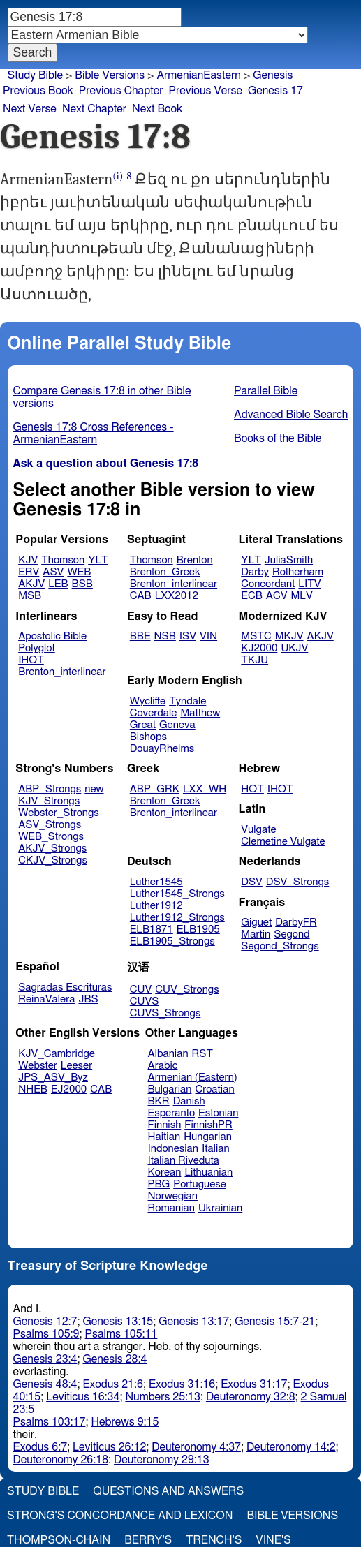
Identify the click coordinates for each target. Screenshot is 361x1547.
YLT (98, 560)
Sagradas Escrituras (65, 987)
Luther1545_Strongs (177, 894)
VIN (208, 636)
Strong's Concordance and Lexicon (120, 1515)
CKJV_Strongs (52, 860)
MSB (29, 596)
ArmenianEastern (198, 75)
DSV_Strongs (298, 882)
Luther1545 (156, 882)
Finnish (165, 1125)
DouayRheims (162, 748)
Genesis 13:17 (194, 1321)
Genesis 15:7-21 (275, 1321)
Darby (255, 572)
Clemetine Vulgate (283, 841)
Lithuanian (208, 1172)
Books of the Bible (278, 438)
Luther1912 (156, 906)
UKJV (294, 648)
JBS (88, 999)
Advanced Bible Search (291, 414)
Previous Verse (205, 90)
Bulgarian (170, 1089)
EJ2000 (69, 1089)
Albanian (168, 1054)
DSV (252, 882)
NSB (165, 636)
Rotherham (297, 572)
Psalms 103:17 (49, 1422)
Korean (165, 1172)
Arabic (163, 1065)
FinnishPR (208, 1125)
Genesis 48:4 (45, 1384)
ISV (187, 636)
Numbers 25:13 (162, 1396)
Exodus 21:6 (112, 1384)
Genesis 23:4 (45, 1359)
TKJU (254, 660)
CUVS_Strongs (165, 1013)
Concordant (268, 584)
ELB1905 (198, 929)
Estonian (218, 1113)
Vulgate (258, 829)
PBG (159, 1184)
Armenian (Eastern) (192, 1077)
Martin (255, 934)
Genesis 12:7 (45, 1321)
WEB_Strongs (51, 836)
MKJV (289, 636)
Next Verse (30, 108)
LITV (309, 584)
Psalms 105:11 (121, 1334)
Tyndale (187, 701)
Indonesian (173, 1148)
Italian (216, 1148)
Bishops (148, 737)
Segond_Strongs (279, 946)
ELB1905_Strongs (172, 941)
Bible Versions (110, 75)
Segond (291, 934)
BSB (82, 584)
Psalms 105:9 (46, 1334)
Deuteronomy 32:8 (250, 1396)
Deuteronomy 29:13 (161, 1459)
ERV (28, 572)
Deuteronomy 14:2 (291, 1447)
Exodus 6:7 (40, 1447)
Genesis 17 (275, 90)
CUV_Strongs (187, 989)
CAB (141, 596)
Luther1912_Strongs (177, 917)
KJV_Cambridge (56, 1054)
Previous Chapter (121, 90)
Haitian (164, 1137)
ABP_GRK (154, 789)
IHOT (31, 660)
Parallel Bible (265, 391)
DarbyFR (296, 922)
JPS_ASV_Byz (53, 1077)
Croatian (214, 1089)
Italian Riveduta (183, 1160)
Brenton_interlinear (173, 584)
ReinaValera (46, 999)
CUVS (144, 1001)
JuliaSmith (289, 560)
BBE (140, 636)
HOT (252, 789)
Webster (37, 1065)
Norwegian (173, 1196)
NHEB (32, 1089)
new (93, 789)
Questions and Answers (168, 1491)
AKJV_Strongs (52, 848)
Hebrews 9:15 (125, 1422)
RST (203, 1054)
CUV (141, 989)
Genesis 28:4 (114, 1359)
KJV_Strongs (49, 801)
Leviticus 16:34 (82, 1396)
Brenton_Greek (165, 572)
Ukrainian (220, 1208)
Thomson (62, 560)
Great (143, 725)
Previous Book (38, 90)
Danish (189, 1101)
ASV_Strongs (49, 825)
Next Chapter (94, 108)
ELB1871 (151, 929)
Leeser (76, 1065)
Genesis (273, 75)
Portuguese (199, 1184)
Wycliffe (147, 701)
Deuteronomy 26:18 (61, 1459)
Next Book (157, 108)
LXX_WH (204, 789)
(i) (117, 176)
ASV (53, 572)
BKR (159, 1101)
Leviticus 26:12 (109, 1447)
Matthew (200, 713)
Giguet (256, 922)
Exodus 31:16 (182, 1384)
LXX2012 (176, 596)
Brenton (195, 560)
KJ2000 (259, 648)
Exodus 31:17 (254, 1384)
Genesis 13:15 (117, 1321)
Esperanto (172, 1113)
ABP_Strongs (49, 789)
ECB (251, 596)
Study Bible (35, 75)
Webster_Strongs (58, 813)
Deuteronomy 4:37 (196, 1447)
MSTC (256, 636)
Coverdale (153, 713)
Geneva (177, 725)
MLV (301, 596)
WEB (79, 572)
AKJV (31, 584)
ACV (277, 596)
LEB (58, 584)
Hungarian (208, 1137)
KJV (28, 560)
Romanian (171, 1208)
